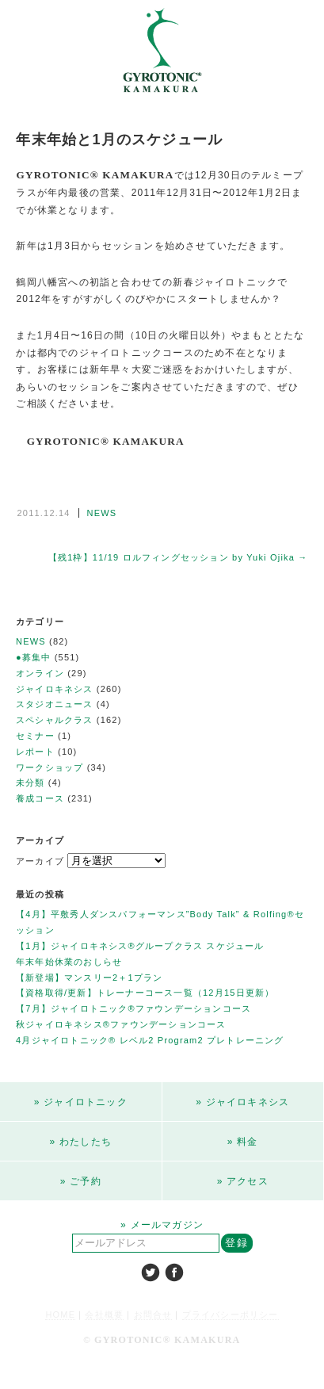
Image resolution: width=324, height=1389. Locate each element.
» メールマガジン (162, 1224)
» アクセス (243, 1181)
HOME (60, 1314)
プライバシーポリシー (230, 1314)
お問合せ (153, 1314)
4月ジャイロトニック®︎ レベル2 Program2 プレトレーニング (150, 1040)
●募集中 (33, 657)
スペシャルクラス (54, 720)
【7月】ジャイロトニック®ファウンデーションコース (133, 1008)
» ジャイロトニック (81, 1102)
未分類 (30, 782)
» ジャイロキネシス (242, 1102)
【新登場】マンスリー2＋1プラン (89, 977)
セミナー (35, 735)
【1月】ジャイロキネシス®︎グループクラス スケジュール (140, 946)
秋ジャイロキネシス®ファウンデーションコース (121, 1024)
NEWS (102, 513)
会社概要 (104, 1314)
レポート (35, 751)
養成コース (40, 798)
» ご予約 (80, 1181)
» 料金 (242, 1141)
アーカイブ (40, 861)
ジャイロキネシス (54, 689)
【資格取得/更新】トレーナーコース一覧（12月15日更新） (145, 992)
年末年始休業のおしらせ (69, 961)
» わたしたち (81, 1141)
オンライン (40, 673)
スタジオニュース (54, 704)
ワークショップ (49, 767)
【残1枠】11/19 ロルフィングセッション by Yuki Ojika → (178, 557)
